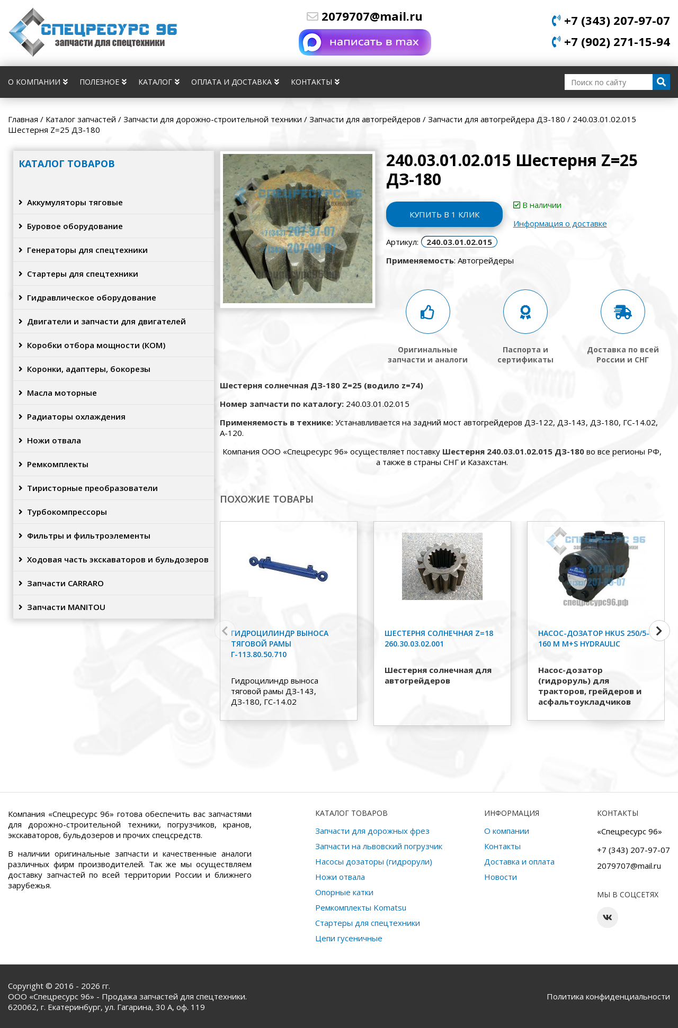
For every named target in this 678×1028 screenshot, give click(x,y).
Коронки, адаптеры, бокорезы (84, 368)
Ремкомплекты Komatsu (360, 907)
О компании (38, 82)
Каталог (159, 82)
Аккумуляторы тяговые (71, 202)
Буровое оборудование (71, 226)
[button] (659, 630)
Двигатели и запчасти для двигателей (102, 321)
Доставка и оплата (519, 861)
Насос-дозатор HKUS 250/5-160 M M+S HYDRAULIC (593, 638)
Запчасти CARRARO (61, 583)
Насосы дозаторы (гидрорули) (373, 861)
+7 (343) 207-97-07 (611, 20)
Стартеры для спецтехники (78, 273)
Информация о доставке (560, 223)
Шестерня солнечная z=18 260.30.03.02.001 (439, 638)
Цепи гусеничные (348, 938)
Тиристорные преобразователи (88, 488)
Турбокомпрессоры (63, 511)
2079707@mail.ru (365, 16)
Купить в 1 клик (444, 214)
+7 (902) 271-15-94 (611, 41)
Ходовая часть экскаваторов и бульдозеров (114, 559)
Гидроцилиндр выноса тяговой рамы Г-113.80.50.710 (279, 643)
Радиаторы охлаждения (72, 416)
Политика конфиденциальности (608, 996)
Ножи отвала (50, 440)
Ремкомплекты (53, 464)
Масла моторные (58, 392)
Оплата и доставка (235, 82)
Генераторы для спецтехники (83, 249)
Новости (500, 876)
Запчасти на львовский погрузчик (378, 846)
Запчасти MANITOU (62, 607)
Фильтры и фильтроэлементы (84, 535)
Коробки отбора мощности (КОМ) (92, 345)
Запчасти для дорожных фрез (372, 830)
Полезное (103, 82)
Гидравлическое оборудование (87, 297)
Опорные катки (344, 892)
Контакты (315, 82)
